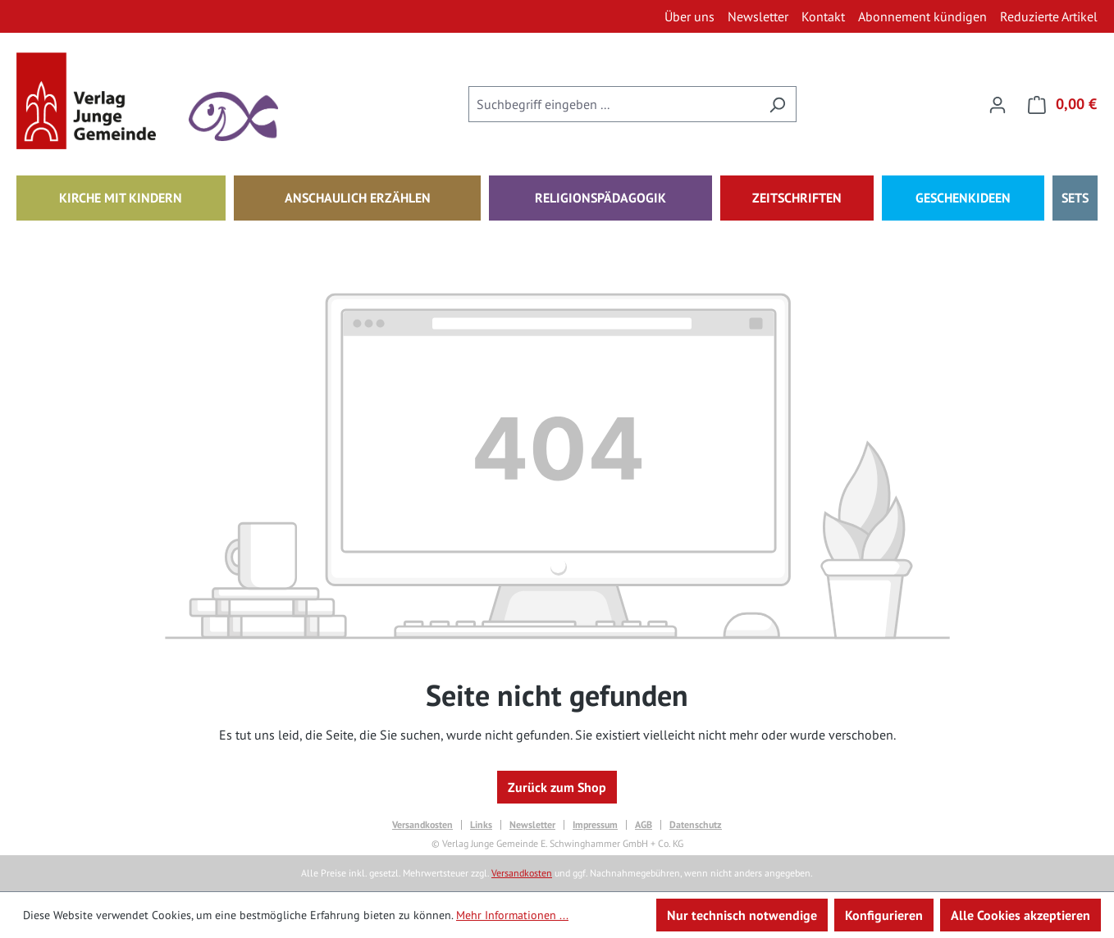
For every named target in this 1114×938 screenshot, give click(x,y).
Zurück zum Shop (557, 787)
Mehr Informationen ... (512, 915)
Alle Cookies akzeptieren (1020, 915)
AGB (643, 825)
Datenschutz (695, 825)
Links (481, 825)
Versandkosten (422, 825)
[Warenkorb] (1057, 104)
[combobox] (613, 104)
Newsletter (532, 825)
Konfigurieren (884, 915)
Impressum (595, 825)
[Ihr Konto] (997, 104)
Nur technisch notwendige (742, 915)
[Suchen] (777, 104)
